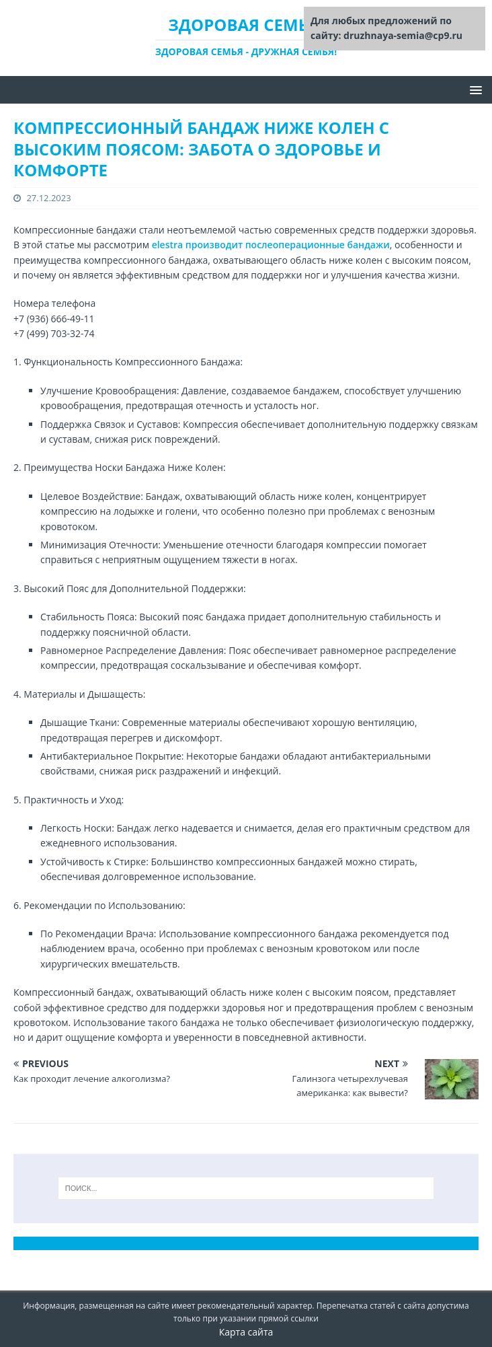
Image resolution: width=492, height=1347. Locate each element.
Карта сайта (246, 1331)
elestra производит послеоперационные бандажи (271, 244)
